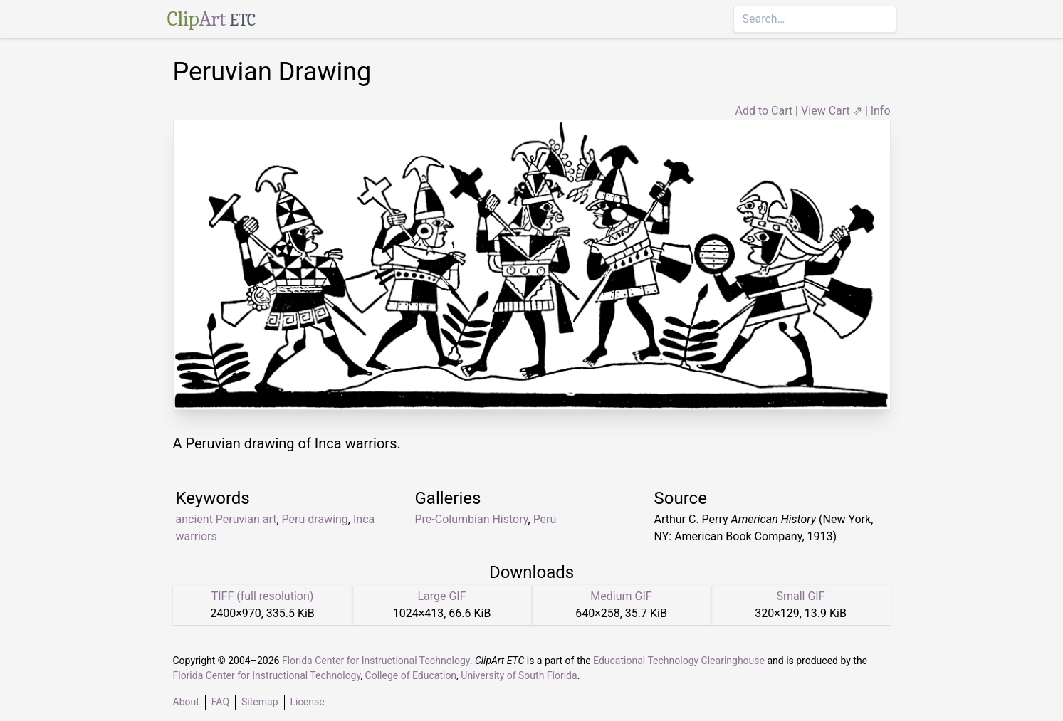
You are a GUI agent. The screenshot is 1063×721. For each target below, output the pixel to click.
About (186, 701)
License (307, 701)
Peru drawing (315, 519)
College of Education (411, 675)
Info (881, 110)
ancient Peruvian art (226, 519)
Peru (545, 519)
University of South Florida (519, 675)
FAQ (220, 701)
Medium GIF (620, 596)
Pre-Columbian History (471, 519)
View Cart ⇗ (831, 110)
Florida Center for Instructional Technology (376, 660)
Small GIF (800, 596)
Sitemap (259, 701)
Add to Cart (763, 110)
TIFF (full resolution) (262, 596)
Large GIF (441, 596)
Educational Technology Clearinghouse (679, 660)
